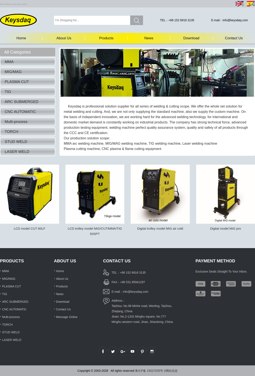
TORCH (11, 132)
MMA (9, 62)
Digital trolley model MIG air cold (160, 228)
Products (106, 38)
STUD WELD (16, 142)
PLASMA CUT (17, 82)
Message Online (67, 317)
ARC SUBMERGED (21, 102)
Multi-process (16, 122)
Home (21, 38)
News (148, 38)
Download (191, 38)
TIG (8, 92)
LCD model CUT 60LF (29, 228)
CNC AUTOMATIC (20, 112)
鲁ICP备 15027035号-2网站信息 (156, 370)
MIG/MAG (13, 72)
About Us (64, 38)
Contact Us (234, 38)
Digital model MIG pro (225, 228)
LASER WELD (17, 152)
